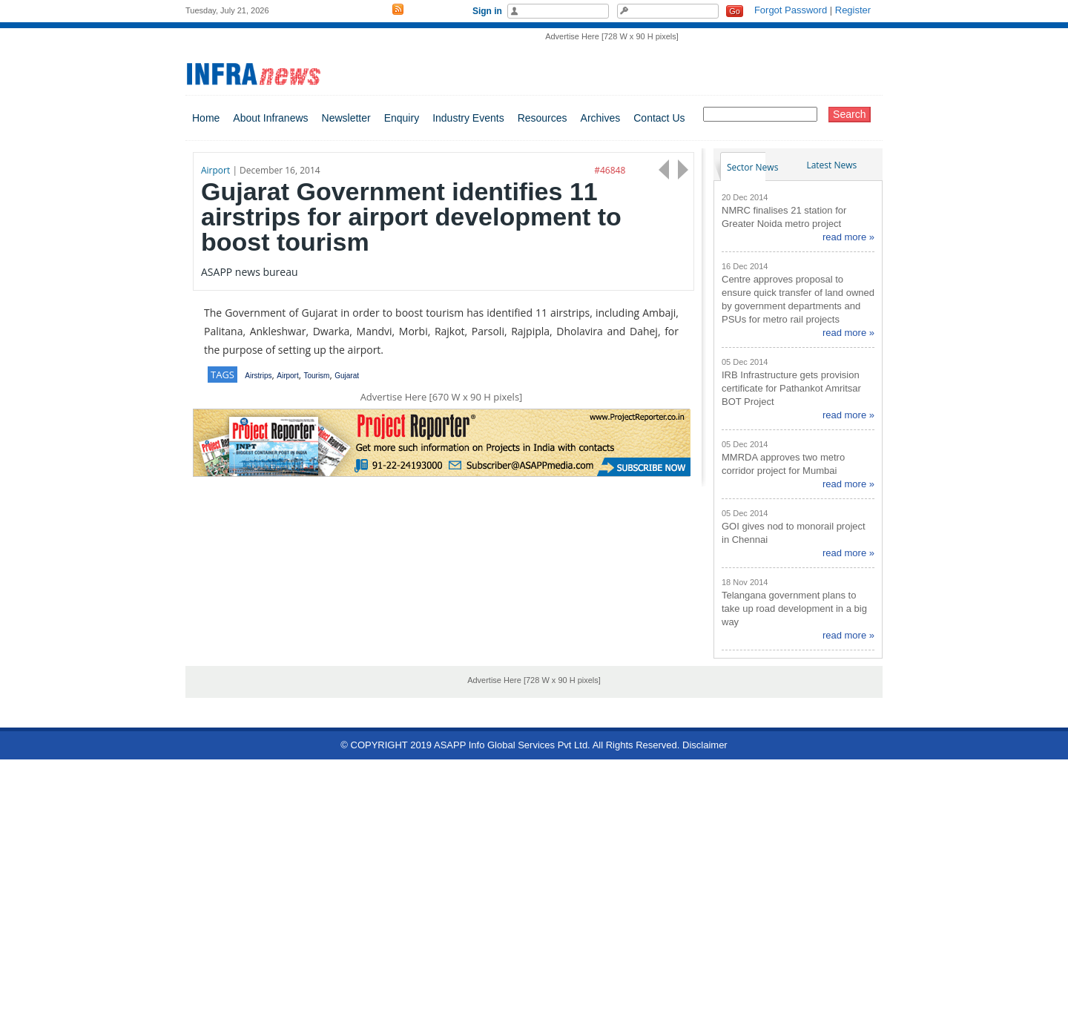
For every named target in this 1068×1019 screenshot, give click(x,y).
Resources (542, 118)
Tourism (316, 376)
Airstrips (258, 376)
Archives (601, 118)
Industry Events (468, 118)
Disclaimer (705, 745)
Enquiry (401, 118)
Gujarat (346, 376)
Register (853, 10)
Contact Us (659, 118)
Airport (287, 376)
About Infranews (270, 118)
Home (206, 118)
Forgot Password (790, 10)
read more (844, 237)
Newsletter (346, 118)
